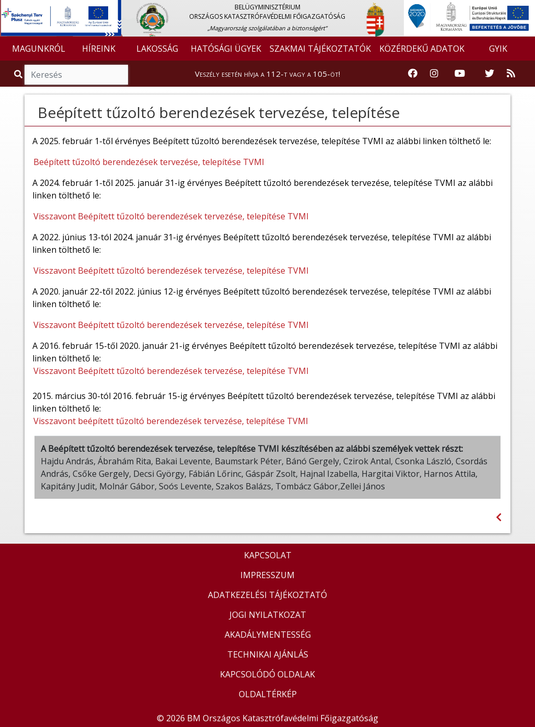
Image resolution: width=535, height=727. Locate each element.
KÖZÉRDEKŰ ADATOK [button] (421, 48)
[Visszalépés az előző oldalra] (499, 517)
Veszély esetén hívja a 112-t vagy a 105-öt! (267, 73)
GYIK (498, 48)
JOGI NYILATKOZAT (267, 614)
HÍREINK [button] (98, 48)
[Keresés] (76, 75)
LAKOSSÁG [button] (157, 48)
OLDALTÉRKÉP (268, 694)
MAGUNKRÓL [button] (38, 48)
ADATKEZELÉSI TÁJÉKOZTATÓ (267, 595)
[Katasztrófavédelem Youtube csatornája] (459, 73)
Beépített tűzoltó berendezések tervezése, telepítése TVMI (148, 162)
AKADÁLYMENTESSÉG (268, 634)
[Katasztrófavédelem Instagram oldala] (434, 73)
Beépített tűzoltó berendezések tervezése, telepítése (219, 112)
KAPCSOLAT (268, 555)
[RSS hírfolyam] (511, 73)
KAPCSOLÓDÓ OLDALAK (267, 674)
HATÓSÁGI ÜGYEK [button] (226, 48)
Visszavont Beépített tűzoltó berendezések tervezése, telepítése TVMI (171, 216)
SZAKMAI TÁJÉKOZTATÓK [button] (320, 48)
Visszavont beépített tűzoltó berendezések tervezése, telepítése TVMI (170, 421)
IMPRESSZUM (267, 575)
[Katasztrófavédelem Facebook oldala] (412, 73)
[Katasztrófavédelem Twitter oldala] (489, 73)
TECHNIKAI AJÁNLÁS (267, 654)
